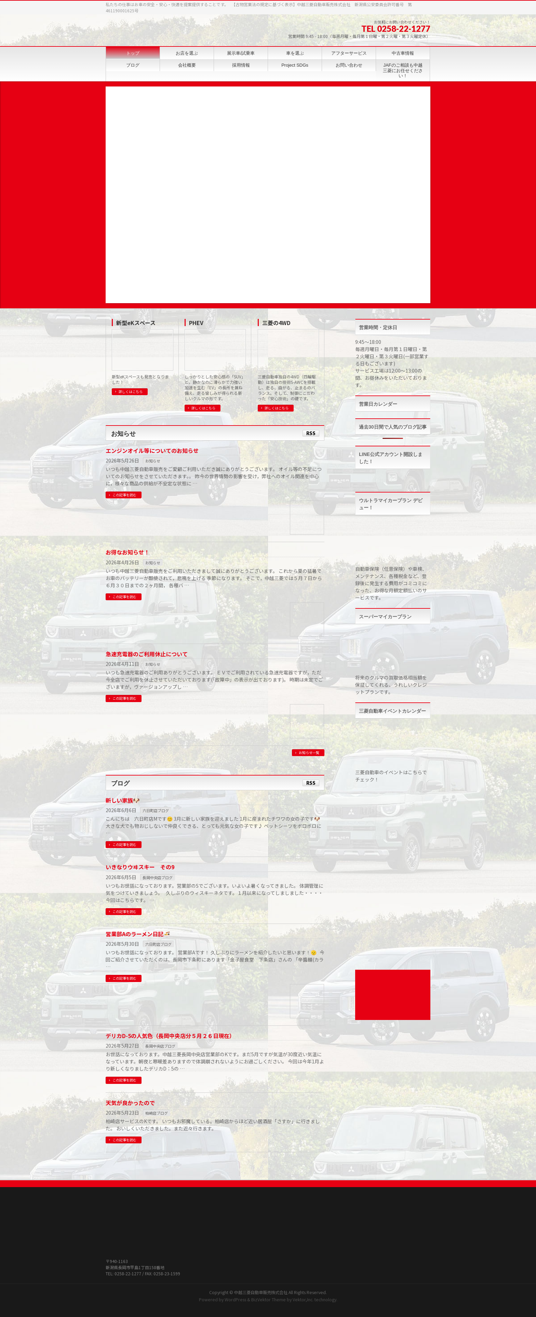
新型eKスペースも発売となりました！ (140, 379)
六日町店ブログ (156, 810)
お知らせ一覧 (309, 752)
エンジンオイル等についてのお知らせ (152, 450)
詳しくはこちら (131, 391)
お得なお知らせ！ (127, 552)
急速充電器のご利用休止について (147, 654)
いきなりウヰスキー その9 (140, 867)
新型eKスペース (136, 323)
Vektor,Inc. (303, 1299)
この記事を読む (124, 494)
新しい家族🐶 (123, 800)
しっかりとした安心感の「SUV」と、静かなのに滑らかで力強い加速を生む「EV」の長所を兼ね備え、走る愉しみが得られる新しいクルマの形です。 (214, 387)
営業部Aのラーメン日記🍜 (138, 934)
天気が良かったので (130, 1103)
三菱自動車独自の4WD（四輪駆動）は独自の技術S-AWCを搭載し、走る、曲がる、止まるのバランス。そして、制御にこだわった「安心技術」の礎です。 (287, 387)
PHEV (196, 323)
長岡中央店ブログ (158, 877)
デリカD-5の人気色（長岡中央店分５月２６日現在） (170, 1036)
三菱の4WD (276, 323)
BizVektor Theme (268, 1299)
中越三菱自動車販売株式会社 (260, 1292)
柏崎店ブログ (156, 1113)
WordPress (235, 1299)
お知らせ (152, 460)
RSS (311, 433)
